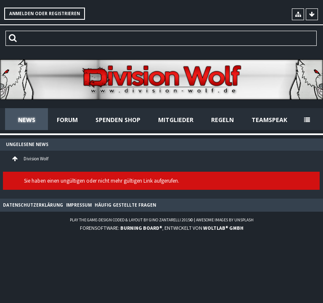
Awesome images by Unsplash (225, 220)
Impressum (79, 205)
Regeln (222, 120)
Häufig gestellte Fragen (125, 205)
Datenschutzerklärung (33, 205)
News (26, 120)
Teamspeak (269, 120)
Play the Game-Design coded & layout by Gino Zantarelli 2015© (131, 220)
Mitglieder (175, 120)
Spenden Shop (117, 120)
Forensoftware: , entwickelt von (162, 228)
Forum (67, 120)
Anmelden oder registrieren (44, 13)
